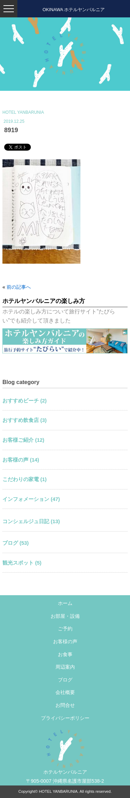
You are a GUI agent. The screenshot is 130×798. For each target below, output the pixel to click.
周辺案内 (65, 667)
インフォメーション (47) (31, 499)
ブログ (65, 680)
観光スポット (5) (22, 563)
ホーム (65, 603)
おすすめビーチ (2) (24, 401)
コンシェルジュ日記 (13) (31, 521)
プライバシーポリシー (65, 718)
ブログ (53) (15, 543)
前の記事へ (19, 287)
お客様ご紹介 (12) (23, 440)
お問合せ (65, 705)
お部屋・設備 (65, 616)
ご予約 (65, 628)
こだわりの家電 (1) (24, 479)
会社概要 (65, 692)
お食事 (65, 654)
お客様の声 (65, 641)
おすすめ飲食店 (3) (24, 420)
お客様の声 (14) (20, 460)
